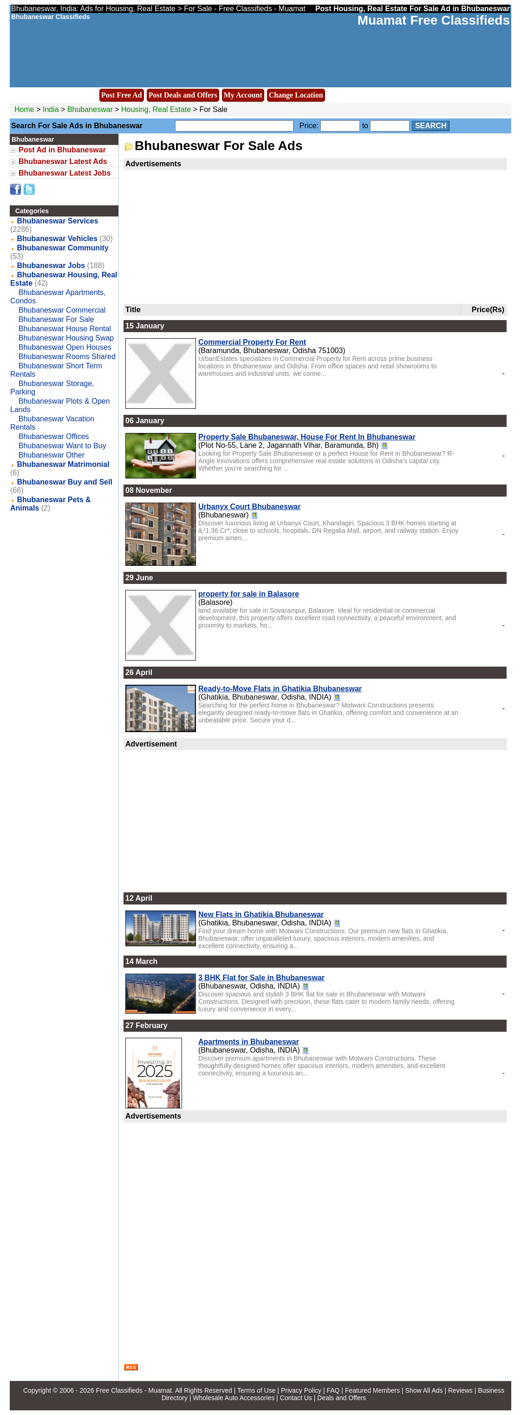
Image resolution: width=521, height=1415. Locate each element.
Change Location (296, 95)
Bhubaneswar (91, 109)
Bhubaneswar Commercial (62, 310)
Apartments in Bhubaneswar (248, 1042)
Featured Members (372, 1390)
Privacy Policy (301, 1390)
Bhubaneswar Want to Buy (62, 446)
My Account (243, 95)
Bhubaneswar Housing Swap (66, 338)
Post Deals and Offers (183, 95)
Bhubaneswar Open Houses (65, 347)
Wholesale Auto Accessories (233, 1398)
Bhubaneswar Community (62, 248)
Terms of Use (256, 1390)
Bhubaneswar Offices (54, 436)
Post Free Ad (121, 95)
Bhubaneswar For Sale (56, 319)
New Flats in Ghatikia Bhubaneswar (261, 914)
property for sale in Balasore (248, 594)
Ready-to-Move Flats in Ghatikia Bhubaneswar (280, 689)
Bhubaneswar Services (57, 221)
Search (431, 126)
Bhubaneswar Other (52, 455)
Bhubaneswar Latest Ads (63, 161)
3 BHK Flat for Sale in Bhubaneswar (261, 978)
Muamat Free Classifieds (434, 20)
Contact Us (296, 1398)
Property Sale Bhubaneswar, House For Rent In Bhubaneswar (307, 437)
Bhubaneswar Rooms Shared (67, 356)
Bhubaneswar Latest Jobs (65, 173)
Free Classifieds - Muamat (134, 1390)
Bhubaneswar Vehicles (57, 238)
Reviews (460, 1390)
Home (24, 109)
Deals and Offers (341, 1398)
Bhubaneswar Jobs (51, 265)
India (51, 109)
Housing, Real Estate (156, 109)
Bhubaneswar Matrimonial (63, 464)
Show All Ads (424, 1390)
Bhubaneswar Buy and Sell (64, 482)
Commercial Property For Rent (252, 342)
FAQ (332, 1390)
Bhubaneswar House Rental (65, 329)
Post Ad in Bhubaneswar (62, 150)
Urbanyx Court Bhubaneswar (249, 507)
